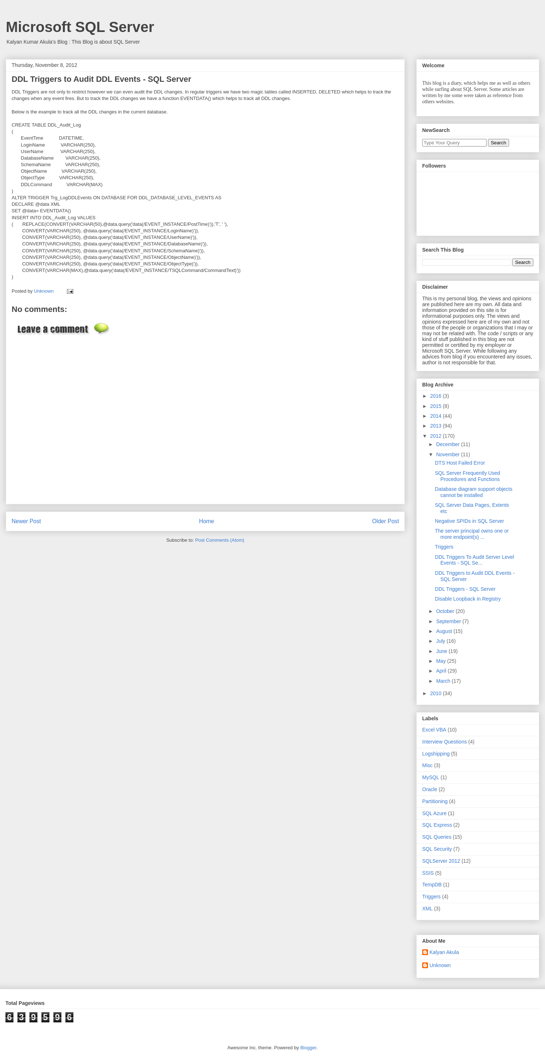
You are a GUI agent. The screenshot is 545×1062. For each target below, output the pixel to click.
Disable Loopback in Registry (468, 599)
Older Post (385, 521)
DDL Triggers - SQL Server (465, 589)
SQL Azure (434, 813)
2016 (436, 396)
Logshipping (436, 754)
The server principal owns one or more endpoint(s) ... (472, 534)
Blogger (308, 1047)
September (449, 621)
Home (206, 521)
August (444, 631)
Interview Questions (444, 742)
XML (427, 908)
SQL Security (437, 849)
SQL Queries (436, 837)
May (441, 661)
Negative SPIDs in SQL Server (469, 521)
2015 (436, 406)
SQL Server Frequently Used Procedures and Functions (467, 476)
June (442, 651)
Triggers (444, 547)
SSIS (428, 873)
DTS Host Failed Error (460, 463)
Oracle (429, 789)
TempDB (432, 884)
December (448, 444)
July (441, 641)
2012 (436, 436)
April (442, 671)
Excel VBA (434, 730)
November (448, 454)
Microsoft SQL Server (80, 27)
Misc (427, 765)
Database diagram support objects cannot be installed (473, 492)
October (446, 611)
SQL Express (437, 825)
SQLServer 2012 (441, 861)
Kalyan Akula (444, 952)
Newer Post (26, 521)
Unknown (440, 965)
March (444, 681)
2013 (436, 426)
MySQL (430, 777)
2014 (436, 416)
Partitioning (435, 801)
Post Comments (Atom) (219, 540)
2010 (436, 693)
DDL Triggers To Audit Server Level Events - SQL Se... (474, 560)
